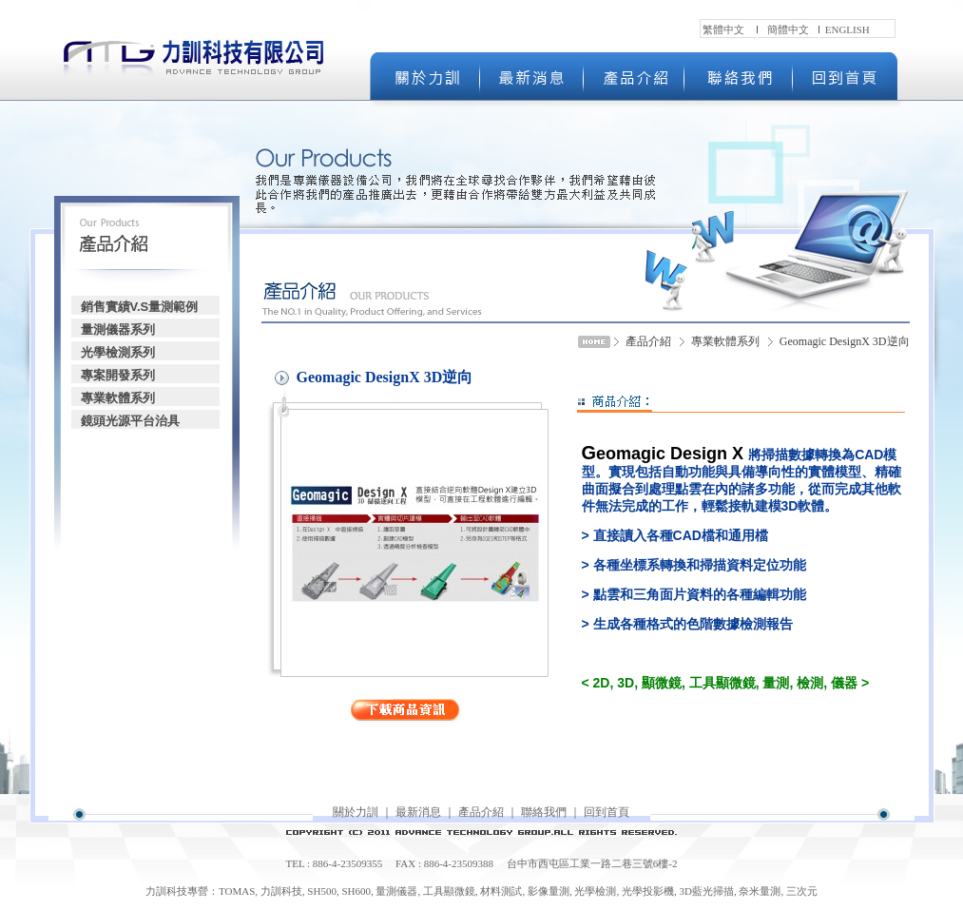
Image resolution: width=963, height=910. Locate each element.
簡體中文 (788, 29)
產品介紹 (481, 812)
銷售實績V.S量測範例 (140, 307)
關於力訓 (355, 812)
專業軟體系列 (118, 398)
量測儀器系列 (118, 329)
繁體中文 (723, 29)
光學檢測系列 (118, 352)
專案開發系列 (118, 375)
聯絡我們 (544, 812)
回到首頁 (606, 812)
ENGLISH (847, 29)
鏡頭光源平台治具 (130, 421)
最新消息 (418, 812)
